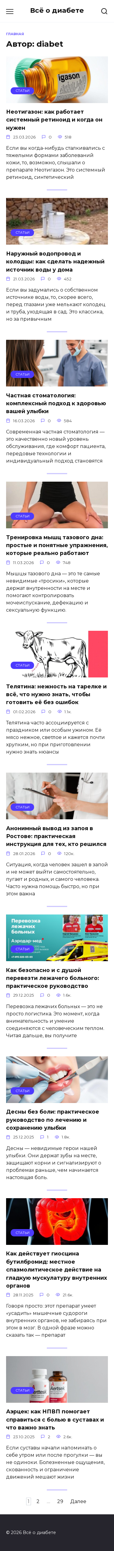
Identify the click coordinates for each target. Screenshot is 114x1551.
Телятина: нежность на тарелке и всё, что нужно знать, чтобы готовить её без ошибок (56, 694)
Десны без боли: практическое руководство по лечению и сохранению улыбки (52, 1119)
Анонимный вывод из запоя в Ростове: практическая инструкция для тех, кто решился (56, 836)
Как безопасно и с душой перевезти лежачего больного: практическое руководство (52, 978)
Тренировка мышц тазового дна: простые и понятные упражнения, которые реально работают (57, 545)
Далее (78, 1501)
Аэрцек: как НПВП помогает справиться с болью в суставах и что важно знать (55, 1419)
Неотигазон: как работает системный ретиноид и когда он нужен (54, 120)
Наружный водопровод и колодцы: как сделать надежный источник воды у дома (55, 261)
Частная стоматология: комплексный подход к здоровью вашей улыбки (56, 403)
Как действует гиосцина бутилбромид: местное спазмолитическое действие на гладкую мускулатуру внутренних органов (56, 1269)
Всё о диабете (57, 10)
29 (60, 1501)
